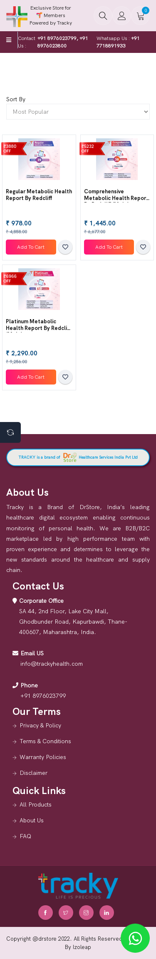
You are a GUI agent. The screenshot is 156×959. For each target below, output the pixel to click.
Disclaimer (33, 773)
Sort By (15, 99)
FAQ (25, 836)
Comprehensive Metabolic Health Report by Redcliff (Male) (116, 198)
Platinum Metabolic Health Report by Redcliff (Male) (38, 328)
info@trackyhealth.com (51, 663)
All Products (36, 804)
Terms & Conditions (45, 741)
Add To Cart (31, 247)
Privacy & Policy (40, 725)
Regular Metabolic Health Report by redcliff (39, 195)
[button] (103, 15)
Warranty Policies (43, 757)
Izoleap (82, 947)
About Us (32, 820)
